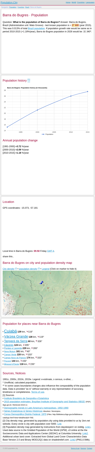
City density (8, 269)
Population (12, 7)
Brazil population (36, 28)
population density (28, 269)
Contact (89, 448)
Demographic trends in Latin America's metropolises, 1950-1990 (36, 408)
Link (59, 424)
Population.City (9, 2)
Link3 (72, 439)
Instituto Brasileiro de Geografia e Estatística (26, 398)
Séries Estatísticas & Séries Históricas (23, 411)
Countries (81, 2)
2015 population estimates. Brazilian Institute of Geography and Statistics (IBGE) (44, 401)
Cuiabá (10, 331)
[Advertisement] (47, 53)
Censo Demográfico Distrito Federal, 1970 (25, 414)
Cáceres (8, 345)
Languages (90, 2)
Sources (83, 448)
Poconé (7, 361)
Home (68, 2)
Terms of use (37, 392)
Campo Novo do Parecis (15, 358)
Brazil (27, 7)
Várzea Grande (16, 336)
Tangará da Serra (15, 341)
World (74, 2)
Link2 (85, 433)
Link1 (87, 427)
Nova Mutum (9, 351)
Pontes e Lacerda (13, 348)
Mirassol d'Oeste (11, 364)
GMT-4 (50, 251)
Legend (45, 269)
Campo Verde (10, 355)
